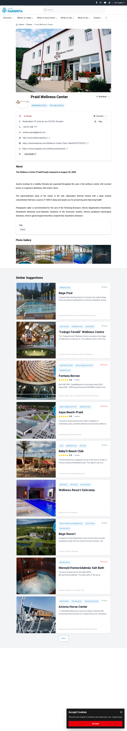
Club (61, 445)
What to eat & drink (47, 18)
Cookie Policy (117, 717)
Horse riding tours (91, 601)
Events (98, 18)
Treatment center (66, 365)
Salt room (74, 484)
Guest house (64, 326)
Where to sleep (25, 18)
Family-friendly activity (84, 365)
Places (29, 25)
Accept (95, 723)
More (63, 638)
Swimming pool (39, 106)
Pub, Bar (83, 445)
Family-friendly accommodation (71, 523)
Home (21, 25)
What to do (84, 18)
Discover (8, 18)
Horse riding (64, 601)
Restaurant (90, 326)
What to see (67, 18)
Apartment (63, 484)
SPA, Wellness (57, 106)
